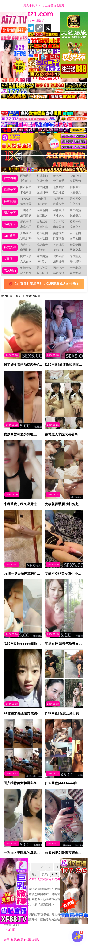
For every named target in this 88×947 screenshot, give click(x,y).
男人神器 (42, 267)
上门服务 (25, 180)
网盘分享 (75, 250)
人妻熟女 (75, 192)
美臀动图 (58, 233)
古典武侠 (42, 221)
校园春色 (75, 221)
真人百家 (25, 261)
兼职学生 (58, 175)
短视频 (58, 198)
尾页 (35, 874)
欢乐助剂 (42, 273)
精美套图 (75, 244)
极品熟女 (75, 215)
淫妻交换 (75, 227)
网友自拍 (42, 256)
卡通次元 (58, 215)
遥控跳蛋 (75, 256)
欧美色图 (42, 210)
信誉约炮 (42, 180)
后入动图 (42, 238)
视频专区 (10, 189)
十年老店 (75, 267)
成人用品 (10, 270)
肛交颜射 (75, 204)
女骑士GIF (25, 238)
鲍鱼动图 (42, 233)
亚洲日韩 (42, 192)
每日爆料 (75, 261)
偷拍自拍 (42, 187)
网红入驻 (25, 256)
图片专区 (10, 212)
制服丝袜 (75, 187)
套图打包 (25, 250)
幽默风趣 (58, 227)
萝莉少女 (58, 204)
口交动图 (58, 238)
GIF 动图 (10, 235)
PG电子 (42, 261)
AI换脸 (42, 198)
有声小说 (25, 244)
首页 (18, 296)
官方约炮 (10, 178)
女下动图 (75, 233)
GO (54, 874)
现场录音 (42, 244)
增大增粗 (58, 267)
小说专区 (10, 224)
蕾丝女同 (25, 204)
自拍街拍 (75, 210)
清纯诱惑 (25, 215)
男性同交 (75, 198)
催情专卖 (25, 267)
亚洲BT (42, 250)
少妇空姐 (75, 175)
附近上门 (42, 175)
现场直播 (58, 256)
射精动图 (75, 238)
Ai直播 (8, 258)
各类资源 (10, 247)
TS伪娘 (42, 204)
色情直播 (58, 187)
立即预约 (75, 180)
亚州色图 (25, 210)
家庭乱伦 (25, 227)
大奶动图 (25, 233)
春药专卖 (75, 273)
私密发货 (58, 273)
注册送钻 (58, 261)
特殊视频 (10, 201)
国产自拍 (25, 187)
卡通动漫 (25, 192)
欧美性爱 (58, 192)
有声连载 (58, 244)
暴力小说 (58, 221)
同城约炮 (25, 175)
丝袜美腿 (58, 210)
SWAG (26, 198)
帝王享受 (58, 180)
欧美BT (58, 250)
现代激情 (25, 221)
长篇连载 (42, 227)
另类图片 (42, 215)
